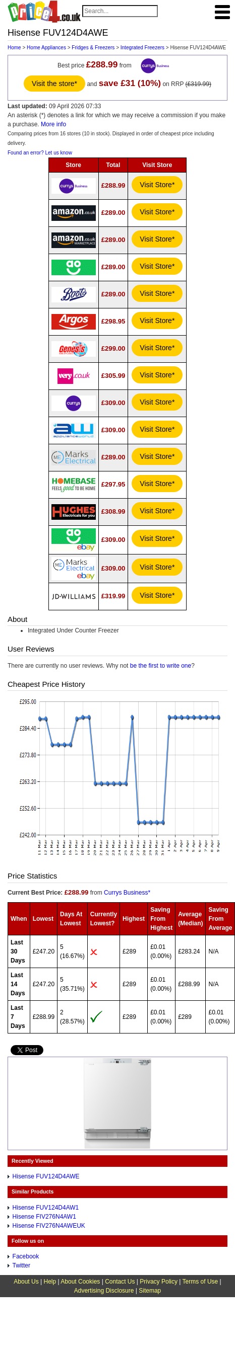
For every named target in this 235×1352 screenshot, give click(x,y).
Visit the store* (54, 83)
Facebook (26, 1256)
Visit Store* (157, 185)
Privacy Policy (159, 1281)
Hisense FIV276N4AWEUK (49, 1225)
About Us (26, 1281)
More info (53, 124)
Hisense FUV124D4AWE (46, 1176)
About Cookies (80, 1281)
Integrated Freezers (142, 47)
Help (49, 1281)
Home (14, 47)
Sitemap (150, 1290)
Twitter (21, 1265)
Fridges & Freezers (93, 47)
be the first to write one (160, 665)
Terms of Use (200, 1281)
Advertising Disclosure (104, 1290)
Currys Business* (127, 892)
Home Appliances (46, 47)
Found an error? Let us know (40, 152)
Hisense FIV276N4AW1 (44, 1216)
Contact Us (120, 1281)
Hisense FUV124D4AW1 (46, 1207)
